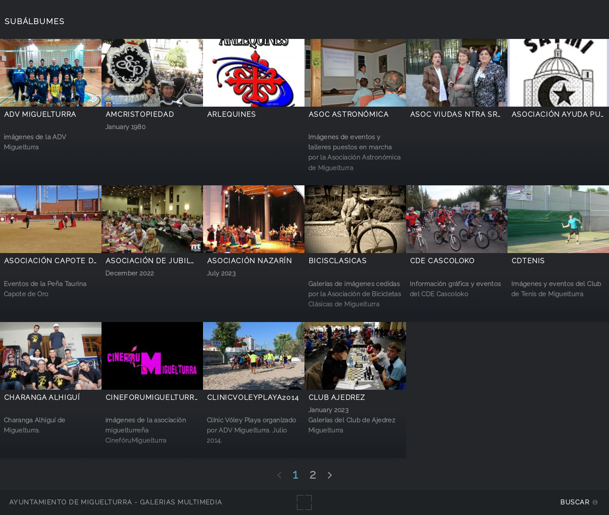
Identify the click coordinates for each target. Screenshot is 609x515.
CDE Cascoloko (442, 261)
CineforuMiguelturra (153, 398)
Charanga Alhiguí (42, 398)
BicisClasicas (338, 261)
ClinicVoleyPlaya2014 (253, 398)
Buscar (575, 502)
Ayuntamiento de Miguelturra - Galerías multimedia (115, 502)
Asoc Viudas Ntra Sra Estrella (477, 114)
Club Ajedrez (337, 398)
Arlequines (231, 114)
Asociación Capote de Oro (61, 261)
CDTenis (528, 261)
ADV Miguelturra (40, 114)
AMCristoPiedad (140, 114)
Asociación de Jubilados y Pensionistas (191, 261)
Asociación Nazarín (249, 261)
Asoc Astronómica (349, 114)
